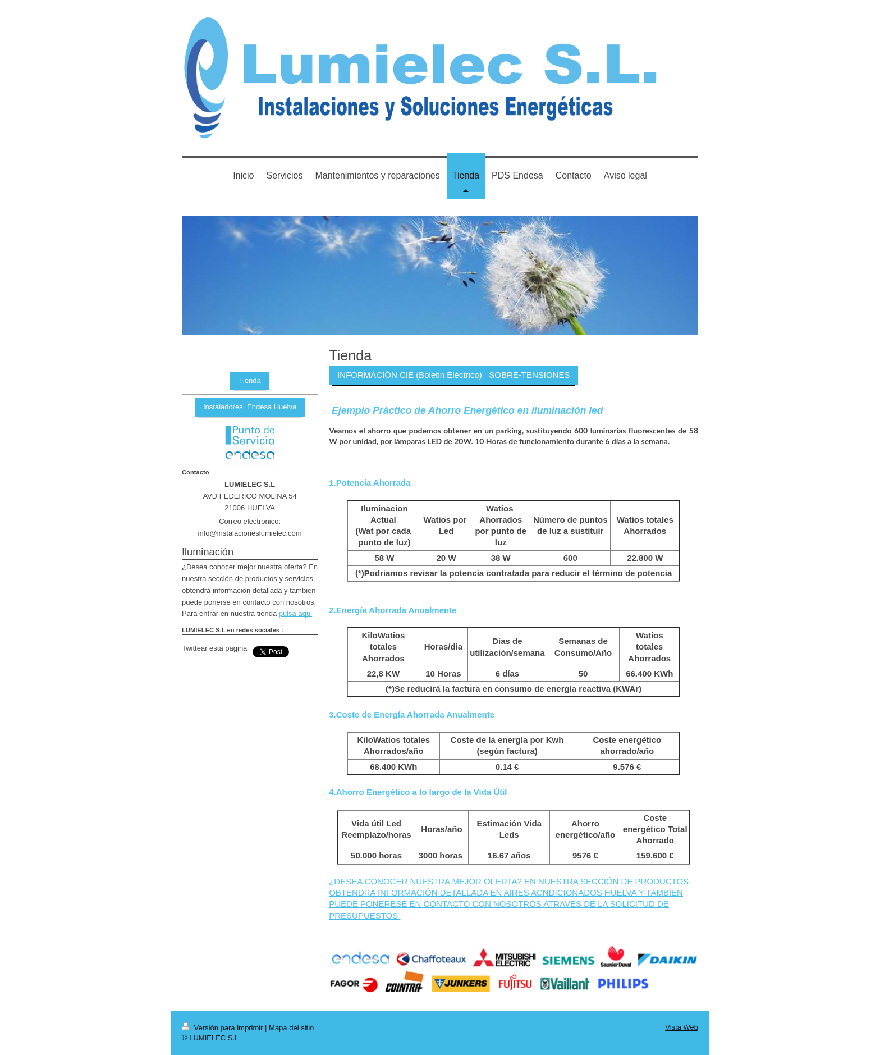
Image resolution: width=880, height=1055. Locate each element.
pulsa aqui (295, 613)
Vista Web (681, 1027)
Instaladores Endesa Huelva (249, 407)
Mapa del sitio (291, 1028)
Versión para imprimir (223, 1028)
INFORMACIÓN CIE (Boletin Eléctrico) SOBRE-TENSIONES (453, 375)
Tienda (249, 380)
